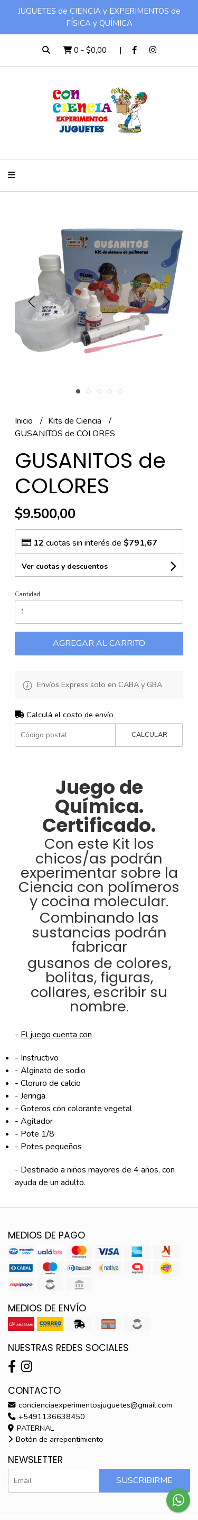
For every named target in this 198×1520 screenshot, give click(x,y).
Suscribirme (144, 1480)
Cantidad (27, 594)
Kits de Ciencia (75, 421)
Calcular (149, 734)
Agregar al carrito (99, 643)
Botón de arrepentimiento (55, 1439)
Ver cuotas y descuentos (65, 566)
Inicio (25, 421)
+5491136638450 (46, 1416)
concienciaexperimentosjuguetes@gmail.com (90, 1405)
